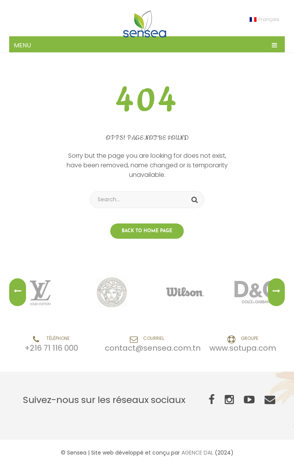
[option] (43, 292)
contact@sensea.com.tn (153, 348)
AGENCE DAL (197, 452)
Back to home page (147, 231)
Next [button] (276, 292)
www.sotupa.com (242, 348)
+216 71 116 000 (51, 348)
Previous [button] (17, 292)
